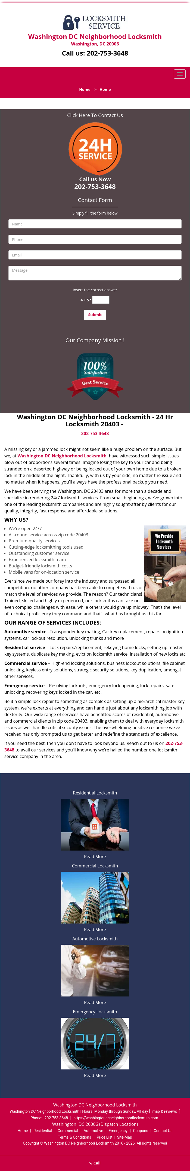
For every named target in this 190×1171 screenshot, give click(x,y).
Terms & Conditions (74, 1137)
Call (95, 1163)
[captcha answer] (101, 300)
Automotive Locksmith (95, 939)
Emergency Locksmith (95, 1012)
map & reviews (165, 1111)
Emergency (118, 1131)
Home (84, 89)
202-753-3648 (107, 52)
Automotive (93, 1131)
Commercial (68, 1131)
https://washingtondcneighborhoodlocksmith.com (115, 1118)
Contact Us (163, 1131)
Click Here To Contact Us (95, 115)
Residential (42, 1131)
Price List (105, 1137)
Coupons (140, 1131)
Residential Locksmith (95, 793)
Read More (95, 857)
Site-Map (124, 1137)
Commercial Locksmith (95, 866)
